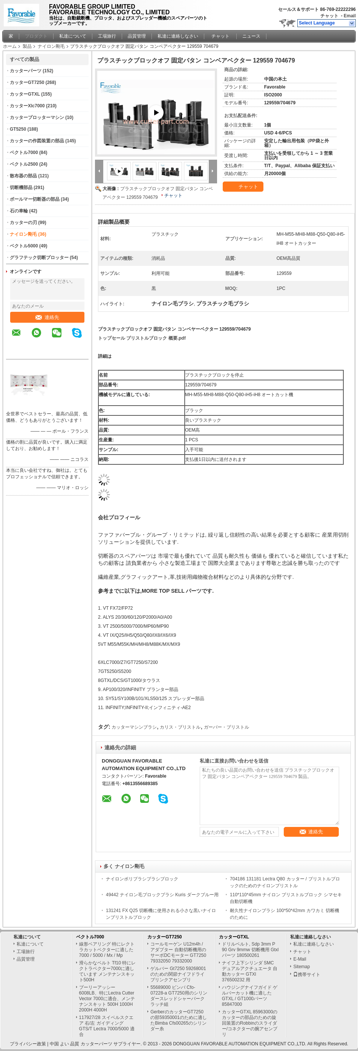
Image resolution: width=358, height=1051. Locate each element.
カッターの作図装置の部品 (37, 140)
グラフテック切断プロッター (39, 257)
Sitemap (301, 966)
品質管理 (137, 36)
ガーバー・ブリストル (226, 727)
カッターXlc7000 (27, 105)
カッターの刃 (23, 222)
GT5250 (18, 129)
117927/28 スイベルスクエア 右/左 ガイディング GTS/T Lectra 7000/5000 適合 (107, 1026)
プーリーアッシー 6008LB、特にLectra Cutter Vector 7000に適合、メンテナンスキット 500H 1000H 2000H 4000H (107, 999)
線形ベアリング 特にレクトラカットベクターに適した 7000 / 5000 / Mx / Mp (107, 949)
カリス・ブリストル (180, 727)
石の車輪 (19, 211)
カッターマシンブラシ (134, 727)
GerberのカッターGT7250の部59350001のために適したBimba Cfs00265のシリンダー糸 (178, 1020)
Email (350, 15)
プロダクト (36, 36)
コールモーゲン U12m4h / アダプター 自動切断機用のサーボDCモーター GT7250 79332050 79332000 (178, 952)
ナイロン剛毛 (51, 46)
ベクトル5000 (24, 246)
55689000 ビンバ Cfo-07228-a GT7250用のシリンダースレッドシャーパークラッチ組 (178, 996)
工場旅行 (107, 36)
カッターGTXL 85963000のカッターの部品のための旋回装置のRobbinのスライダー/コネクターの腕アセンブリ (250, 1023)
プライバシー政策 (28, 1043)
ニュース (251, 36)
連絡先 (47, 317)
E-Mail (299, 959)
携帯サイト (306, 974)
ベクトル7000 (24, 152)
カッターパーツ (25, 70)
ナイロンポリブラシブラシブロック (142, 879)
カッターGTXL (25, 94)
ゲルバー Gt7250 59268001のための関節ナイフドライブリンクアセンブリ (178, 974)
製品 (27, 46)
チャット (329, 15)
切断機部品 (21, 187)
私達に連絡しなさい (178, 36)
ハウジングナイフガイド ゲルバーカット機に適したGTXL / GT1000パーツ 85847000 (249, 996)
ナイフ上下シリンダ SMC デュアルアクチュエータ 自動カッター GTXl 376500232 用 (249, 971)
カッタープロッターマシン (37, 117)
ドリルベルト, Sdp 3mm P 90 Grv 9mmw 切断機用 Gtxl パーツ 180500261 (250, 949)
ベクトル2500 (24, 164)
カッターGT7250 (27, 82)
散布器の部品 (23, 175)
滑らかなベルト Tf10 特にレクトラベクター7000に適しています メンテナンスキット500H (107, 971)
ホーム (10, 46)
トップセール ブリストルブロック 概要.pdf (142, 338)
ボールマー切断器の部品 (35, 199)
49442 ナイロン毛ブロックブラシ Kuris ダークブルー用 (162, 894)
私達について (72, 36)
